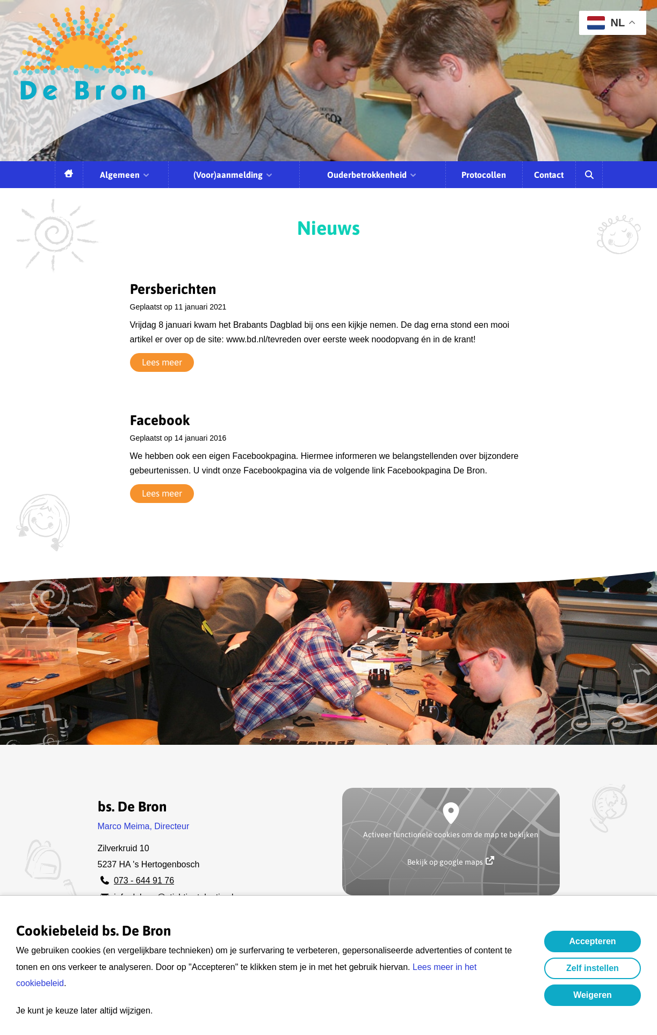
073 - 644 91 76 (144, 880)
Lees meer (162, 362)
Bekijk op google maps (450, 861)
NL (606, 23)
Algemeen (125, 174)
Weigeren (592, 995)
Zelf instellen (592, 968)
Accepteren (592, 941)
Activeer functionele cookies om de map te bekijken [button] (450, 834)
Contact (549, 174)
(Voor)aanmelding (233, 174)
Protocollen (483, 174)
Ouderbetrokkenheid (372, 174)
